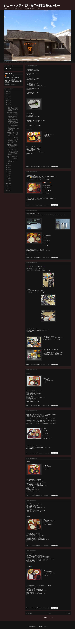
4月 (8, 175)
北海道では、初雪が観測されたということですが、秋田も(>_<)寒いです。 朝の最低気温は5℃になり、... (12, 140)
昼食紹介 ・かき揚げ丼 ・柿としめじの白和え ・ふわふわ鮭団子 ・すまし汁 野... (13, 146)
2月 (8, 178)
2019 (7, 98)
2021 (7, 95)
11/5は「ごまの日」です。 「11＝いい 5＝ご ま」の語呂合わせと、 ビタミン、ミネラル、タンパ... (12, 159)
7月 (8, 169)
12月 (8, 102)
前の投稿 (68, 613)
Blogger (45, 626)
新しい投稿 (29, 613)
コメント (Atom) (49, 617)
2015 (7, 187)
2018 (7, 100)
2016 (7, 185)
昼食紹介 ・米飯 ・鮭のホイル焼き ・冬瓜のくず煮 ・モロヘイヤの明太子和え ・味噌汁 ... (13, 134)
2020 (7, 96)
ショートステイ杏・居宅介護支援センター (32, 5)
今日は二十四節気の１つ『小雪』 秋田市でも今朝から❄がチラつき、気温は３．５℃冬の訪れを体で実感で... (12, 121)
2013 (7, 190)
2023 (7, 91)
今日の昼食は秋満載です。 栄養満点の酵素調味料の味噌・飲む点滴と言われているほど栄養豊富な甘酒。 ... (12, 115)
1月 (8, 180)
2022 (7, 93)
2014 (7, 188)
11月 (8, 104)
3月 (8, 177)
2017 (7, 183)
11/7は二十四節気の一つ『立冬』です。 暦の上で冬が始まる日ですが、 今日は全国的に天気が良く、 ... (12, 152)
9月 (8, 165)
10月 (8, 163)
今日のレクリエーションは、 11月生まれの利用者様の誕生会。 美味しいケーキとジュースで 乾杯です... (12, 108)
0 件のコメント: (46, 166)
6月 (8, 171)
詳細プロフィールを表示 (10, 84)
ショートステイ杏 (10, 75)
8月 (8, 167)
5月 (8, 173)
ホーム (49, 613)
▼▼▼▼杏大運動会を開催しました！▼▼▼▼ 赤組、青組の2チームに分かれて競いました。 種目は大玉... (13, 128)
